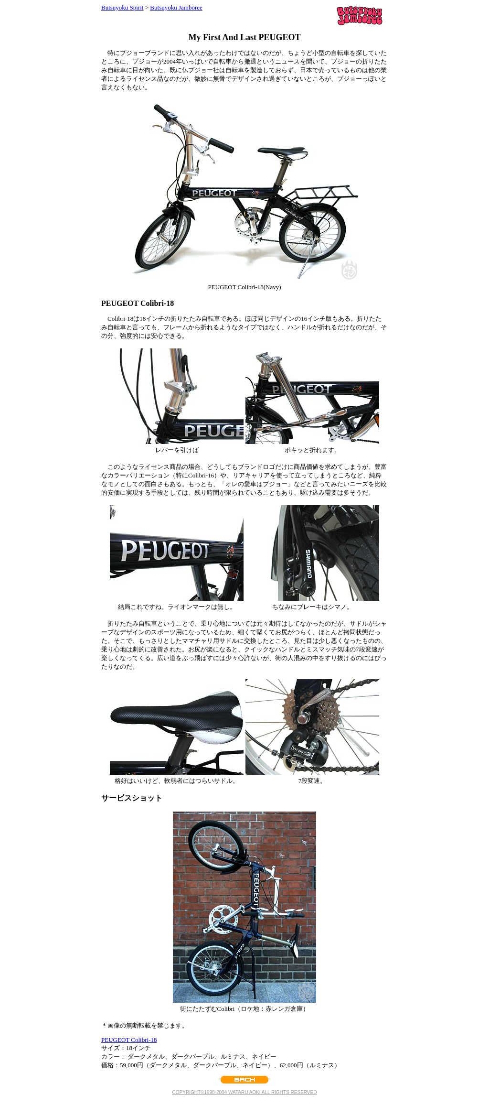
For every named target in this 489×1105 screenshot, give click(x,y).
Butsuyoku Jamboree (176, 7)
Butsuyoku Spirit (122, 7)
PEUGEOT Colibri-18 (129, 1039)
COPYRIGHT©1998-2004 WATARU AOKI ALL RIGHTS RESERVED (244, 1092)
